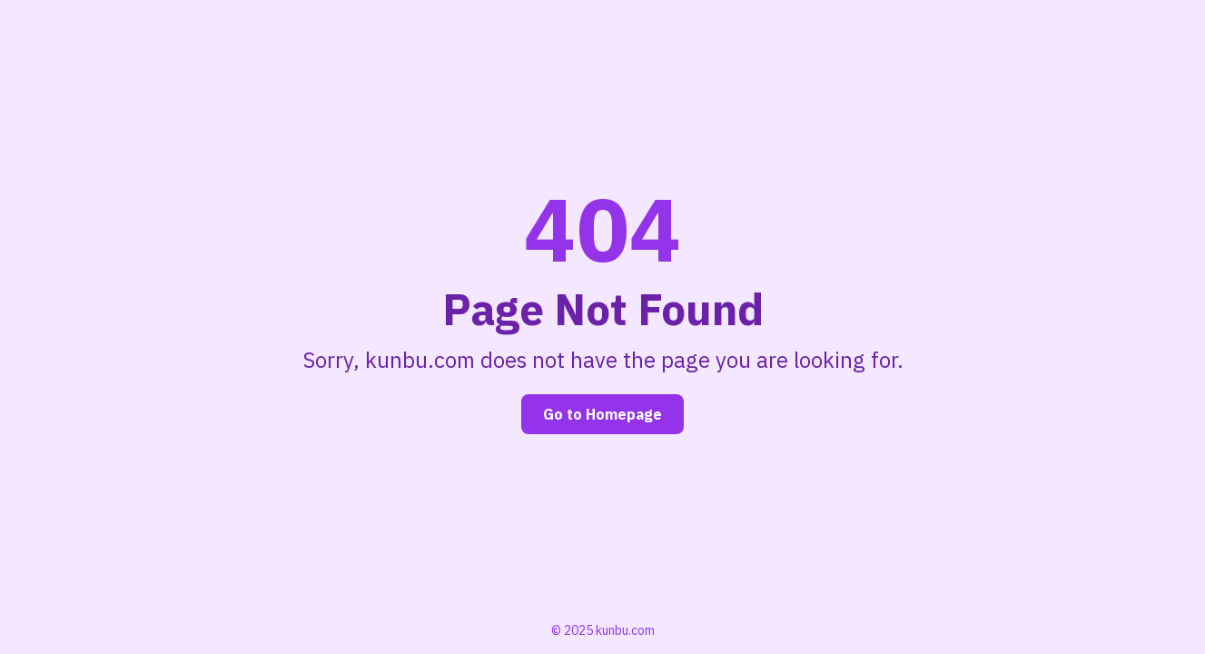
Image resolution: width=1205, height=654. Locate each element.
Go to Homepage (602, 414)
